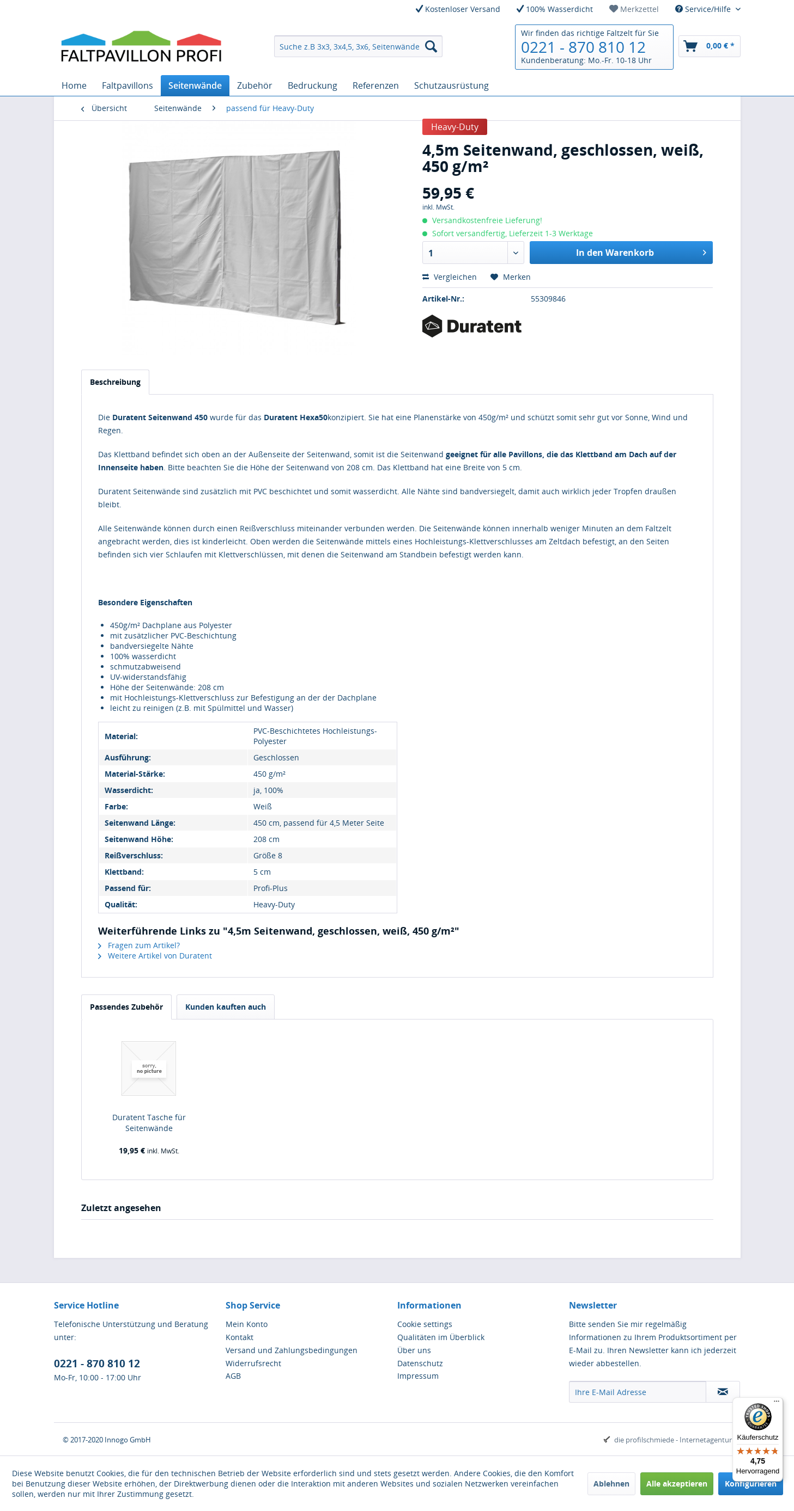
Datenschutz (420, 1363)
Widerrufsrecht (253, 1363)
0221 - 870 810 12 (583, 46)
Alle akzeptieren (676, 1483)
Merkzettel (634, 9)
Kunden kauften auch (225, 1007)
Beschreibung (115, 382)
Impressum (418, 1376)
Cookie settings (424, 1324)
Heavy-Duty (454, 127)
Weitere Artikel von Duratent (155, 955)
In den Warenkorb (641, 251)
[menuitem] (634, 9)
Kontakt (239, 1337)
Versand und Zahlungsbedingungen (291, 1350)
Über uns (414, 1350)
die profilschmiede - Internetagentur (673, 1440)
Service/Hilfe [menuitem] (704, 9)
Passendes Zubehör (126, 1007)
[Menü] (776, 1403)
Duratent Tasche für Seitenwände (149, 1122)
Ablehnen (611, 1483)
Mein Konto (247, 1324)
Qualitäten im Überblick (440, 1337)
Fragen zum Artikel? (139, 945)
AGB (233, 1376)
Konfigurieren (751, 1483)
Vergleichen (449, 277)
